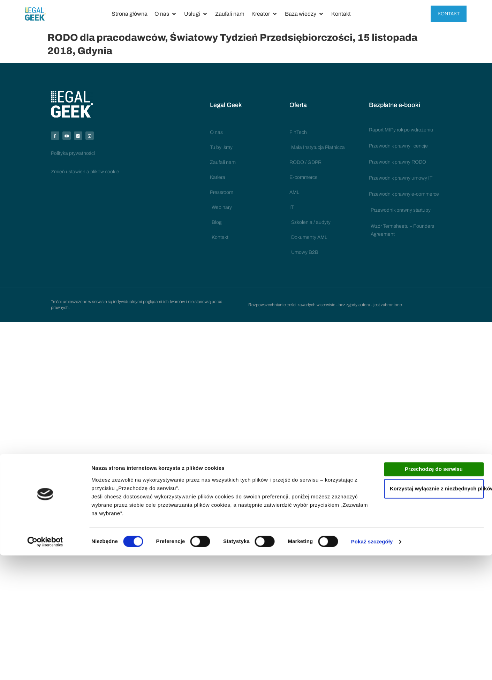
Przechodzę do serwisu (434, 594)
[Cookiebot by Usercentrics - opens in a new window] (45, 666)
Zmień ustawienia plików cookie (85, 174)
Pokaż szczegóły (372, 666)
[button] (166, 14)
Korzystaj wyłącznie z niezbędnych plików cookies (437, 613)
